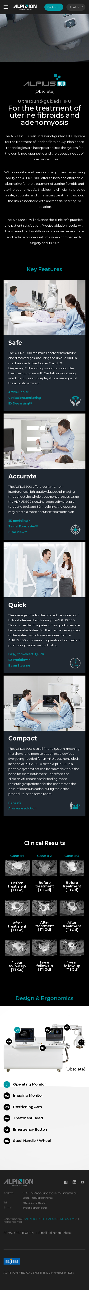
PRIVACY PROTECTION (19, 1233)
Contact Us (53, 7)
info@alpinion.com (35, 1207)
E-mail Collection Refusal (54, 1233)
